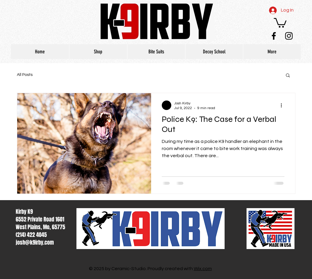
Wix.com (203, 268)
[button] (280, 22)
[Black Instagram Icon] (289, 36)
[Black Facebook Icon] (274, 36)
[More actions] (283, 105)
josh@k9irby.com (35, 242)
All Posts (25, 75)
